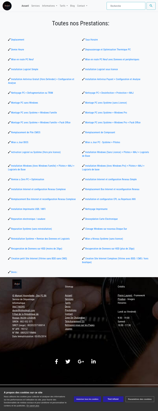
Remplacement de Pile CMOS (25, 132)
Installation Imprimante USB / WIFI (28, 209)
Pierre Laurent (125, 295)
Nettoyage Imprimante (96, 209)
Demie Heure (17, 49)
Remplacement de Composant (100, 132)
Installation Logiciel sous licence (101, 69)
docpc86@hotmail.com (23, 310)
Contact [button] (81, 5)
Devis (67, 306)
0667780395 (18, 306)
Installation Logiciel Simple (24, 69)
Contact (69, 314)
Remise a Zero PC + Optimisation (27, 179)
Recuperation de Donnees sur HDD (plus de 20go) (109, 248)
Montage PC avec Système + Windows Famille (33, 112)
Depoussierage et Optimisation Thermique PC (108, 49)
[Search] (126, 6)
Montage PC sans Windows (24, 102)
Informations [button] (48, 5)
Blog (72, 5)
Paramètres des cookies (140, 399)
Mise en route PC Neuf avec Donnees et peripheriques (112, 59)
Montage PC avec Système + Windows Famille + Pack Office (40, 122)
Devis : (14, 272)
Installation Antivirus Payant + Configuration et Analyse (112, 79)
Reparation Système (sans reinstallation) (31, 228)
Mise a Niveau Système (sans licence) (104, 238)
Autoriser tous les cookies (87, 399)
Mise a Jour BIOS (19, 142)
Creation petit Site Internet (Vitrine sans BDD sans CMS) (38, 258)
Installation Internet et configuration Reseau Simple (111, 179)
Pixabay (122, 299)
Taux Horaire (91, 39)
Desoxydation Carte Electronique (101, 218)
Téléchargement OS (74, 321)
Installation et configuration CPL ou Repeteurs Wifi (110, 199)
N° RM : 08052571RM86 (24, 332)
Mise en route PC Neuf (22, 59)
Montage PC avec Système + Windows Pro (106, 112)
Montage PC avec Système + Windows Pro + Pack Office (113, 122)
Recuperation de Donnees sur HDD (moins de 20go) (36, 248)
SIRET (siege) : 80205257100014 (28, 325)
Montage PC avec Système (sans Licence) (106, 102)
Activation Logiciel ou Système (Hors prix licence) (35, 152)
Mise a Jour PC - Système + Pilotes (102, 142)
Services (35, 5)
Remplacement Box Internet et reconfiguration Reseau (112, 189)
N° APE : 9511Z (19, 329)
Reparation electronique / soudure (27, 218)
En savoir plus (33, 406)
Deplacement (17, 39)
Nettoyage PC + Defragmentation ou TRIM (31, 92)
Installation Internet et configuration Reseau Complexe (38, 189)
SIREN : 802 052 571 (22, 321)
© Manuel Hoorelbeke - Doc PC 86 (29, 295)
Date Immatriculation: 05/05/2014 (29, 336)
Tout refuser (113, 399)
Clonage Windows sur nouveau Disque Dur (106, 228)
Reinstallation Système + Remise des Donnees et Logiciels (40, 238)
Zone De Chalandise (75, 317)
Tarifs (68, 302)
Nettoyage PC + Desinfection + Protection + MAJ (109, 92)
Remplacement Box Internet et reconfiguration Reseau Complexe (43, 199)
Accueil (26, 5)
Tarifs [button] (63, 5)
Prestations (70, 310)
